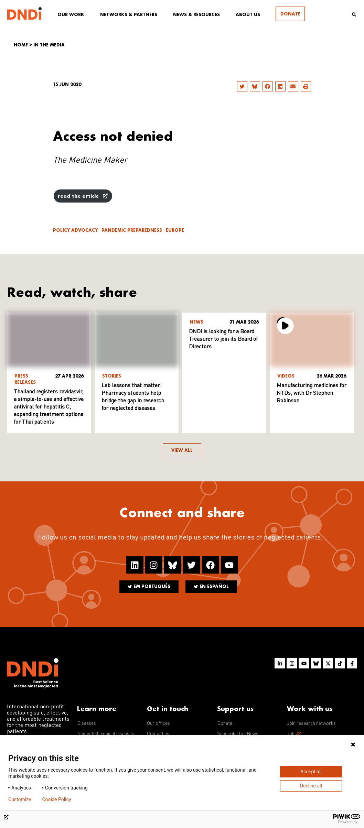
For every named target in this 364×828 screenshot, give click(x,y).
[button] (242, 86)
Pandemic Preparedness (131, 230)
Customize (19, 799)
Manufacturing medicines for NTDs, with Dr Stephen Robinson (311, 393)
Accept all (311, 771)
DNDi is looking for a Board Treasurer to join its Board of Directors (223, 339)
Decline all (311, 785)
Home (21, 44)
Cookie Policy (56, 799)
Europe (175, 230)
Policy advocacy (75, 230)
